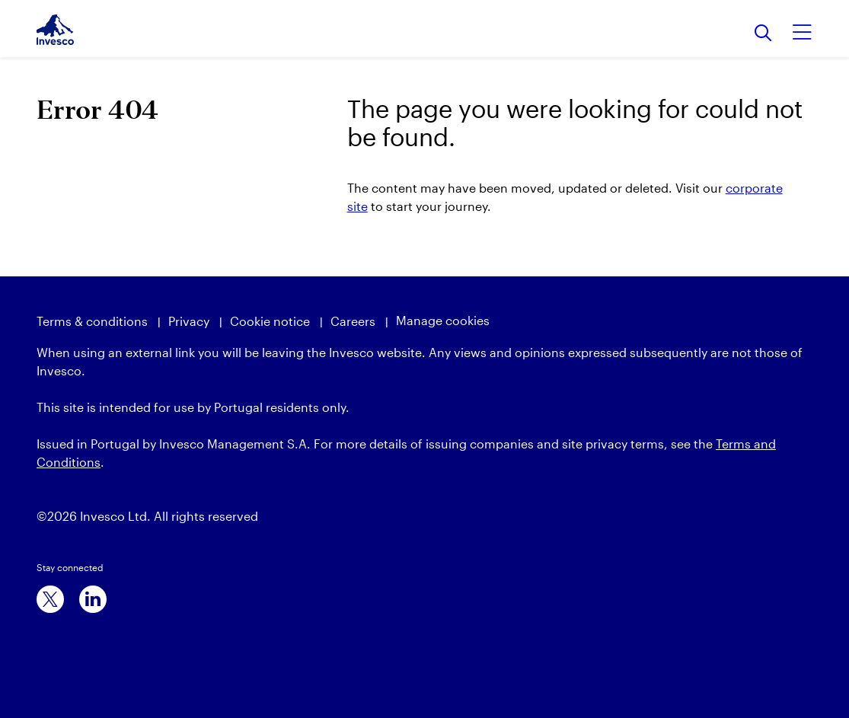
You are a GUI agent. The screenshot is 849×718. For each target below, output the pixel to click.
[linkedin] (93, 599)
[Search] (763, 34)
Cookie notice (270, 321)
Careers (352, 321)
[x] (50, 599)
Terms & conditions (92, 321)
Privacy (188, 321)
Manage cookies (443, 320)
